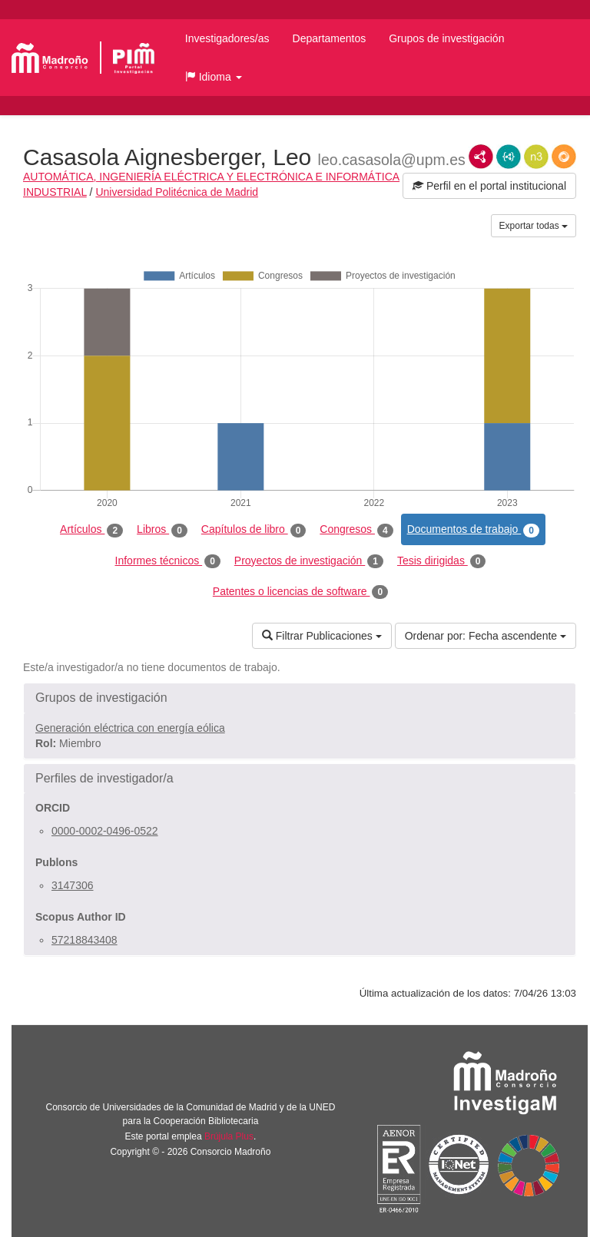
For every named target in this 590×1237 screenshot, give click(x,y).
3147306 (72, 885)
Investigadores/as (227, 38)
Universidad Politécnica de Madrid (176, 192)
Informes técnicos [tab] (167, 561)
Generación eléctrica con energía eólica (130, 728)
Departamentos (329, 38)
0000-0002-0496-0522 (104, 831)
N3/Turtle (536, 156)
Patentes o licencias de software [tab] (300, 592)
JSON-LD (508, 156)
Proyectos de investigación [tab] (308, 561)
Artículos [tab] (91, 530)
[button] (214, 77)
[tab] (299, 698)
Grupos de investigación (446, 38)
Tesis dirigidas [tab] (441, 561)
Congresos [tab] (356, 530)
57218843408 (84, 940)
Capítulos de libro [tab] (254, 530)
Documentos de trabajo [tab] (473, 530)
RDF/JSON (564, 156)
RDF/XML (481, 156)
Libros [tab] (162, 530)
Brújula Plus (229, 1136)
